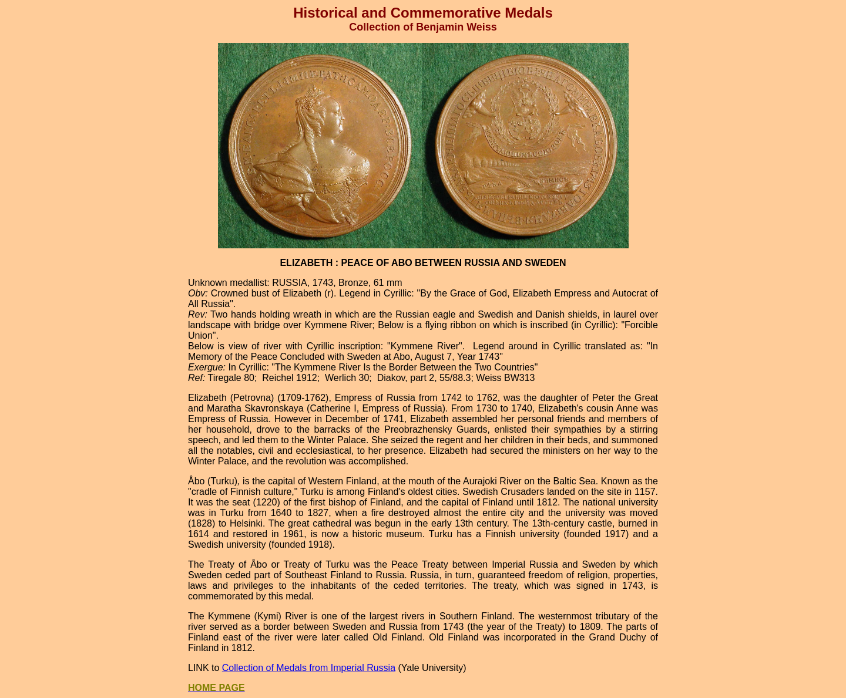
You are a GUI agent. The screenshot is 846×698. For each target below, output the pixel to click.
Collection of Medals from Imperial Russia (308, 668)
